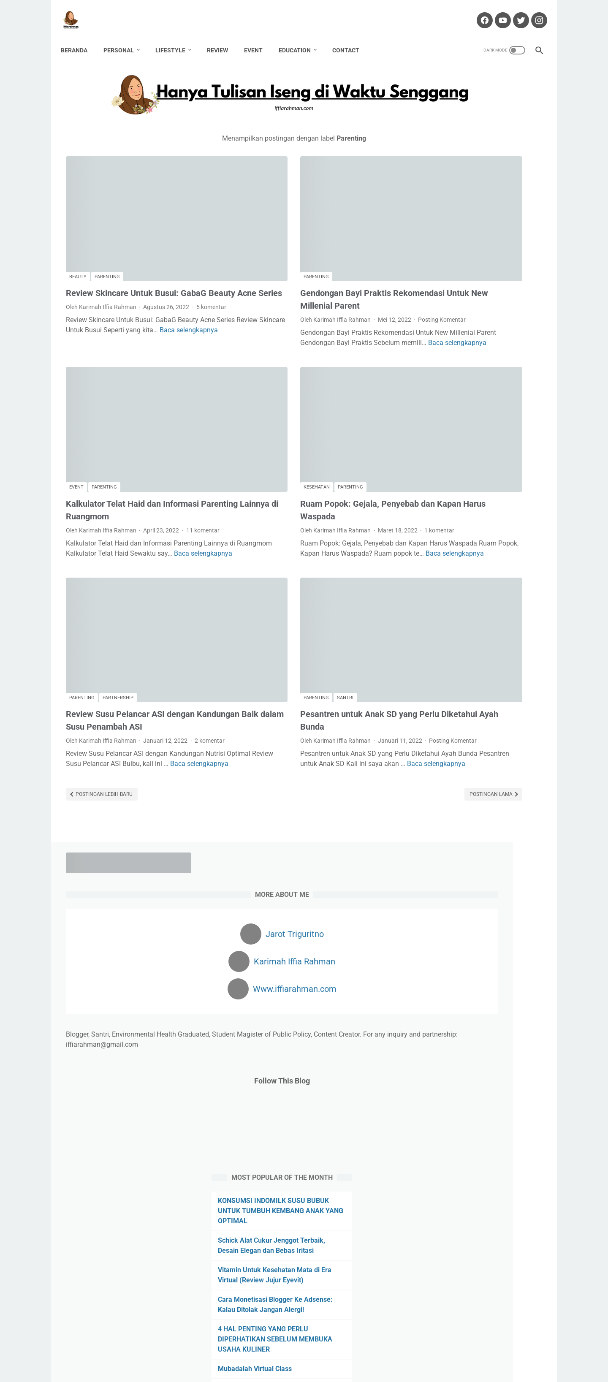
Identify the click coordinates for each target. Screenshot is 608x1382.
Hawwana (433, 864)
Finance (483, 833)
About (209, 1351)
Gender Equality (440, 848)
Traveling (521, 942)
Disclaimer (268, 1351)
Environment (466, 817)
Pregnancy (506, 911)
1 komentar (247, 466)
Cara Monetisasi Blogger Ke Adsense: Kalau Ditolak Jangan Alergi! (469, 543)
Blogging (485, 801)
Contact (350, 37)
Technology (484, 942)
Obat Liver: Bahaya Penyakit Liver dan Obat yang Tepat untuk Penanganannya (473, 712)
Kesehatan (248, 415)
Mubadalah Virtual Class (459, 613)
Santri (277, 605)
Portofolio (343, 1351)
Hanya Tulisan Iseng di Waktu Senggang (318, 1369)
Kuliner (467, 880)
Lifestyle (175, 37)
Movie (523, 880)
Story (452, 942)
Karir (500, 864)
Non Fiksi (432, 895)
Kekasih (526, 864)
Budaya (430, 817)
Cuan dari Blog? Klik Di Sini (464, 1116)
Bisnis (456, 801)
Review (222, 37)
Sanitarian (504, 926)
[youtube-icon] (497, 12)
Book (514, 801)
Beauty (78, 224)
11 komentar (82, 466)
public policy (436, 926)
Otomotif (466, 895)
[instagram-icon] (533, 12)
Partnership (118, 605)
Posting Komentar (256, 275)
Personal (124, 37)
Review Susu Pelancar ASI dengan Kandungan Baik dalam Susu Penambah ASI (141, 635)
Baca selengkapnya (112, 309)
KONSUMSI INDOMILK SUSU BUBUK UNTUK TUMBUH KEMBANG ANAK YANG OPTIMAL (477, 445)
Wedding (431, 958)
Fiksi (457, 833)
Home (185, 1351)
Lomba (495, 880)
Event (258, 37)
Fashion (430, 833)
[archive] (443, 1005)
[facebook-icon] (479, 12)
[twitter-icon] (515, 12)
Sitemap (420, 1351)
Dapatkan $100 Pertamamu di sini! (476, 1155)
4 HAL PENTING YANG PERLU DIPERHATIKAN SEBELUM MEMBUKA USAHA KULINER (467, 583)
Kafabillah (470, 864)
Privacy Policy (383, 1351)
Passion (471, 911)
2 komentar (81, 670)
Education (300, 37)
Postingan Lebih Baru (103, 734)
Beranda (79, 37)
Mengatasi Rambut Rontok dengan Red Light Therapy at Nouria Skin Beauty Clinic (474, 672)
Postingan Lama (354, 734)
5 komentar (81, 275)
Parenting (107, 224)
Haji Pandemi (488, 848)
